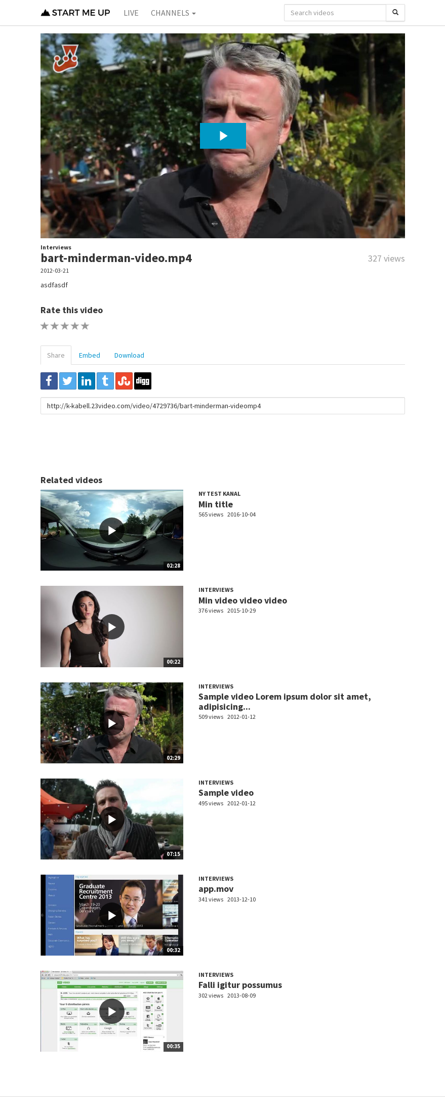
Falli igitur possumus (240, 984)
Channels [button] (173, 13)
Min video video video (242, 600)
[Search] (395, 12)
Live (131, 13)
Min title (215, 504)
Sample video (226, 792)
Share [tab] (56, 355)
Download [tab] (129, 355)
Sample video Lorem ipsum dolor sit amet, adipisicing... (284, 701)
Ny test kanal (219, 493)
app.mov (215, 888)
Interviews (56, 247)
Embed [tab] (89, 355)
